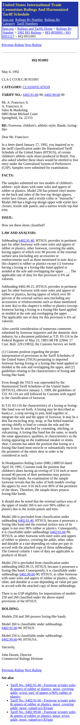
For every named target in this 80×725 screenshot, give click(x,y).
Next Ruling (33, 45)
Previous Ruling (13, 45)
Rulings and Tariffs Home (35, 28)
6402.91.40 (26, 240)
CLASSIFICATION (36, 87)
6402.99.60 (52, 95)
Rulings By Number (29, 20)
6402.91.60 (30, 95)
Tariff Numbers (27, 23)
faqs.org (8, 20)
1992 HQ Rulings (29, 32)
